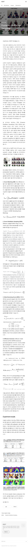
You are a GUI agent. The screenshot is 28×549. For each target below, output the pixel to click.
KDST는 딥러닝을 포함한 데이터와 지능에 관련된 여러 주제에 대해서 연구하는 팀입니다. (11, 528)
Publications (18, 5)
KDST (3, 1)
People (12, 5)
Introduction (6, 5)
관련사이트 (3, 541)
